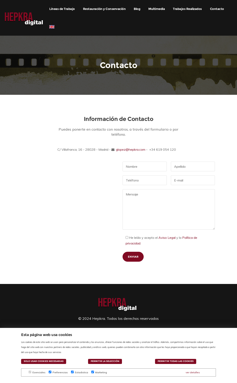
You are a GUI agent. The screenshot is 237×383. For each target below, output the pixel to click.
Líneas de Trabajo (62, 9)
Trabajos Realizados (187, 9)
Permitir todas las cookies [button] (176, 361)
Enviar (133, 256)
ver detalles (193, 372)
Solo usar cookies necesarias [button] (44, 361)
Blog (137, 9)
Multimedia (156, 9)
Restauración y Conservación (104, 9)
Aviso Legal (167, 238)
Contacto (217, 9)
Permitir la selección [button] (105, 361)
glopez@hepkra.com (130, 149)
